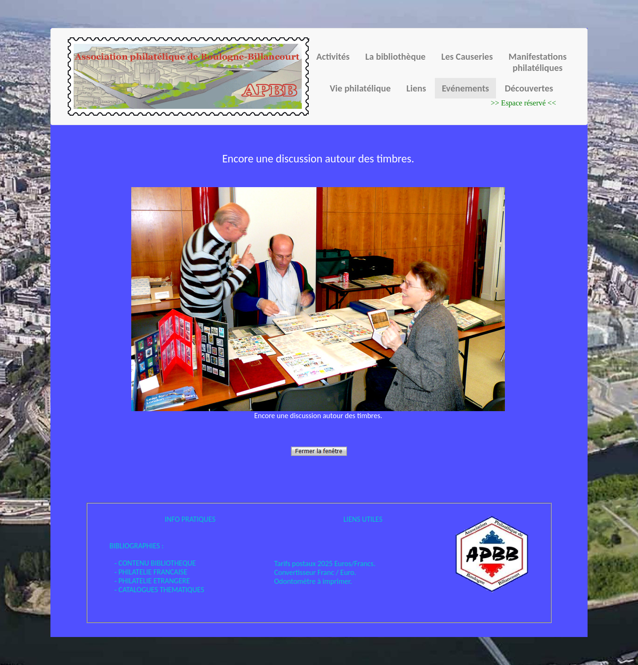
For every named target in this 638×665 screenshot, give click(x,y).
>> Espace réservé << (523, 103)
